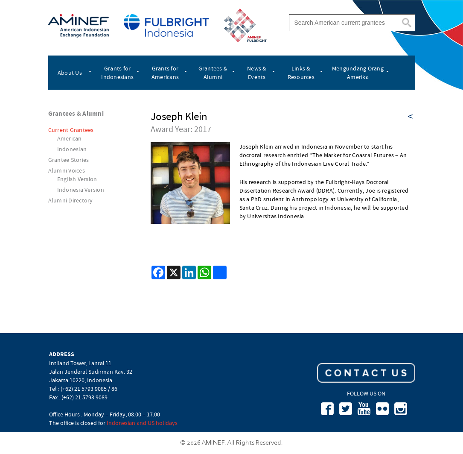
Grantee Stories (68, 160)
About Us (70, 72)
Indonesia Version (80, 189)
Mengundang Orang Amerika (358, 72)
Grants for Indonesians (117, 72)
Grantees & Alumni (213, 72)
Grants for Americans (165, 72)
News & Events (257, 72)
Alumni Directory (70, 200)
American (69, 138)
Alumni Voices (66, 170)
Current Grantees (71, 130)
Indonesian (72, 149)
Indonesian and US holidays (142, 423)
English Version (77, 179)
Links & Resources (301, 72)
